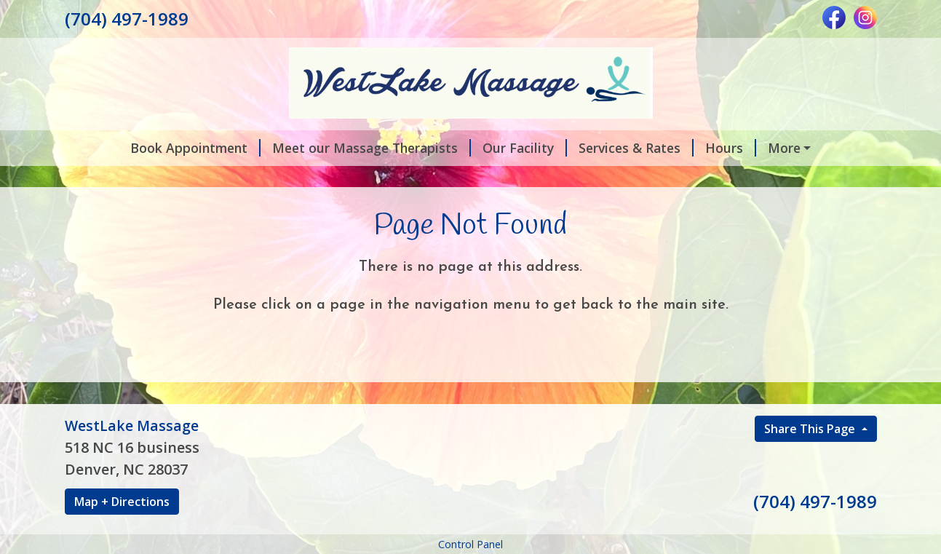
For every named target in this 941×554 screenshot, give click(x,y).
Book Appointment (195, 148)
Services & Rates (636, 148)
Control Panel (470, 544)
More (784, 148)
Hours (730, 148)
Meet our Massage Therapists (371, 148)
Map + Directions (122, 502)
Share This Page (811, 429)
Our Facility (525, 148)
